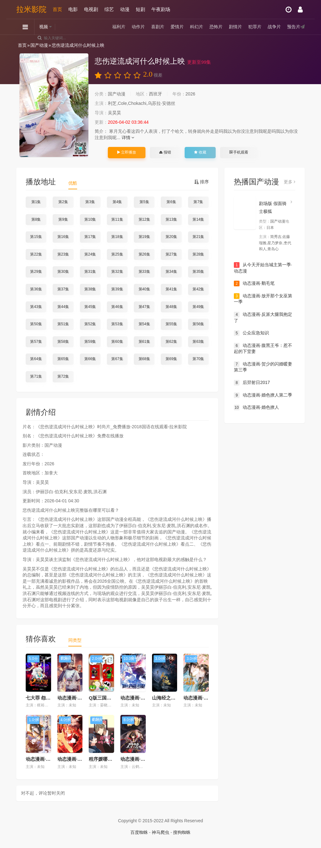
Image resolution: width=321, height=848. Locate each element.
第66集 (90, 359)
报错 (165, 152)
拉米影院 (31, 9)
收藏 (200, 152)
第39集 (117, 289)
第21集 (198, 237)
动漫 (124, 9)
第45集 (90, 307)
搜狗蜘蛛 (182, 832)
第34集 (171, 271)
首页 (57, 9)
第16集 (63, 237)
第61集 (144, 341)
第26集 (144, 254)
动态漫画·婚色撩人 (256, 407)
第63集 (198, 341)
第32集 (117, 271)
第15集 (36, 237)
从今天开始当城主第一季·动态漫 (263, 267)
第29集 (36, 271)
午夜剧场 (160, 9)
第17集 (90, 237)
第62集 (171, 341)
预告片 (293, 26)
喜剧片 (157, 26)
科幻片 (196, 26)
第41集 (171, 289)
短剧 (140, 9)
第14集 (198, 219)
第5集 (144, 202)
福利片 (118, 26)
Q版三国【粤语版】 (109, 697)
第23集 (63, 254)
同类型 (75, 640)
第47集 (144, 307)
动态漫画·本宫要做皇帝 (207, 697)
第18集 (117, 237)
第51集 (63, 324)
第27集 (171, 254)
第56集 (198, 324)
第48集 (171, 307)
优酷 (72, 183)
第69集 (171, 359)
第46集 (117, 307)
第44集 (63, 307)
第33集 (144, 271)
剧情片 (235, 26)
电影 (73, 9)
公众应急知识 (251, 333)
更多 (289, 181)
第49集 (198, 307)
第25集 (117, 254)
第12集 (144, 219)
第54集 (144, 324)
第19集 (144, 237)
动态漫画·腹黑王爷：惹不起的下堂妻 (263, 348)
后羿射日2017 (252, 383)
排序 (201, 181)
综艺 (109, 9)
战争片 (274, 26)
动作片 (138, 26)
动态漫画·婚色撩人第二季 (263, 395)
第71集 (36, 376)
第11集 (117, 219)
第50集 (36, 324)
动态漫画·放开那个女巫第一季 (263, 299)
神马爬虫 (160, 832)
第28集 (198, 254)
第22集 (36, 254)
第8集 (36, 219)
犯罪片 (254, 26)
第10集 (90, 219)
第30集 (63, 271)
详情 (128, 137)
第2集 (63, 202)
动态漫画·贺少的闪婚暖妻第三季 (263, 367)
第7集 (198, 202)
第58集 (63, 341)
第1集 (36, 202)
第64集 (36, 359)
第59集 (90, 341)
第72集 (63, 376)
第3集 (90, 202)
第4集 (117, 202)
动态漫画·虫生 (72, 759)
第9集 (63, 219)
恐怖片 (216, 26)
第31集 (90, 271)
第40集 (144, 289)
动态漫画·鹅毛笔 (254, 283)
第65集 (63, 359)
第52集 (90, 324)
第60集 (117, 341)
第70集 (198, 359)
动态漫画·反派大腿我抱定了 (263, 317)
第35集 (198, 271)
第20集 (171, 237)
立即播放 (126, 152)
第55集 (171, 324)
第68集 (144, 359)
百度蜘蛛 (139, 832)
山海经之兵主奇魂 (171, 697)
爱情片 (177, 26)
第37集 (63, 289)
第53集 (117, 324)
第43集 (36, 307)
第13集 (171, 219)
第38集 (90, 289)
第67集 (117, 359)
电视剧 (91, 9)
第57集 (36, 341)
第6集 (171, 202)
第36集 (36, 289)
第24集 (90, 254)
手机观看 (238, 152)
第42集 (198, 289)
